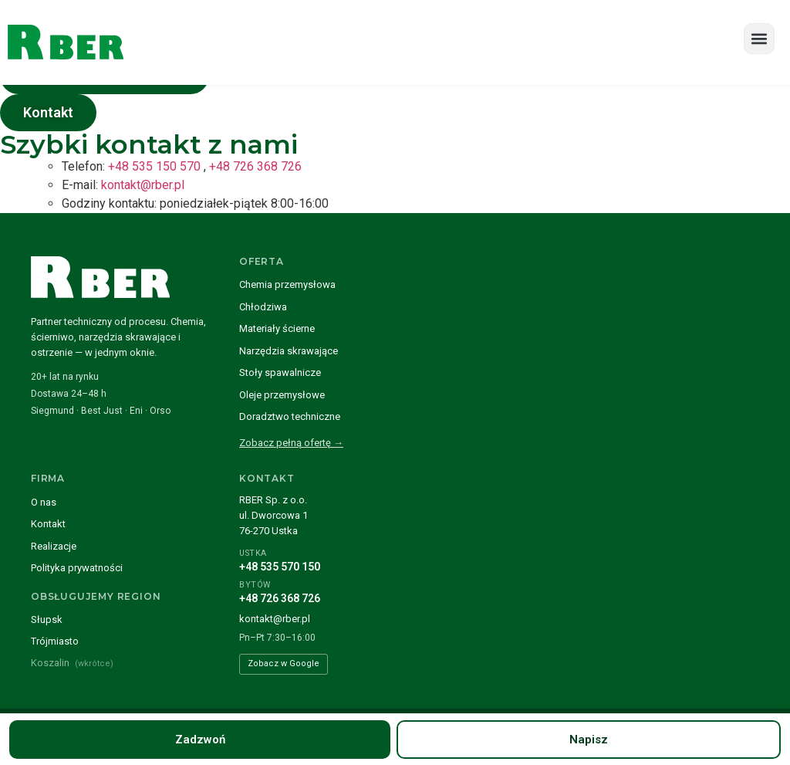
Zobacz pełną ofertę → (291, 443)
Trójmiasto (55, 641)
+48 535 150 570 (154, 166)
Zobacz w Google (283, 663)
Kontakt (48, 524)
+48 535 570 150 (279, 566)
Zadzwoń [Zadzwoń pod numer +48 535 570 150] (200, 739)
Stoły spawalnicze (280, 372)
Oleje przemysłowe (282, 395)
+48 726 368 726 (255, 166)
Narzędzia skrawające (288, 351)
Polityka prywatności (77, 568)
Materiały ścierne (277, 328)
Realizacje (53, 546)
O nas (43, 502)
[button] (759, 38)
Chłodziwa (263, 307)
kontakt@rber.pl (142, 185)
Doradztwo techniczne (289, 416)
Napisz (588, 739)
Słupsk (46, 619)
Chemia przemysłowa (287, 284)
